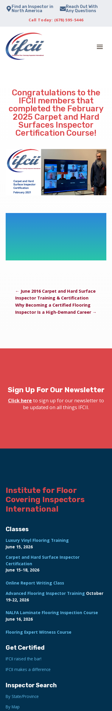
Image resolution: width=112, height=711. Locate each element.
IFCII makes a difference (28, 669)
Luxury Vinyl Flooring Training (37, 540)
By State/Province (22, 696)
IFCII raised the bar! (23, 659)
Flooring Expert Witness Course (38, 632)
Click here (20, 400)
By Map (13, 707)
